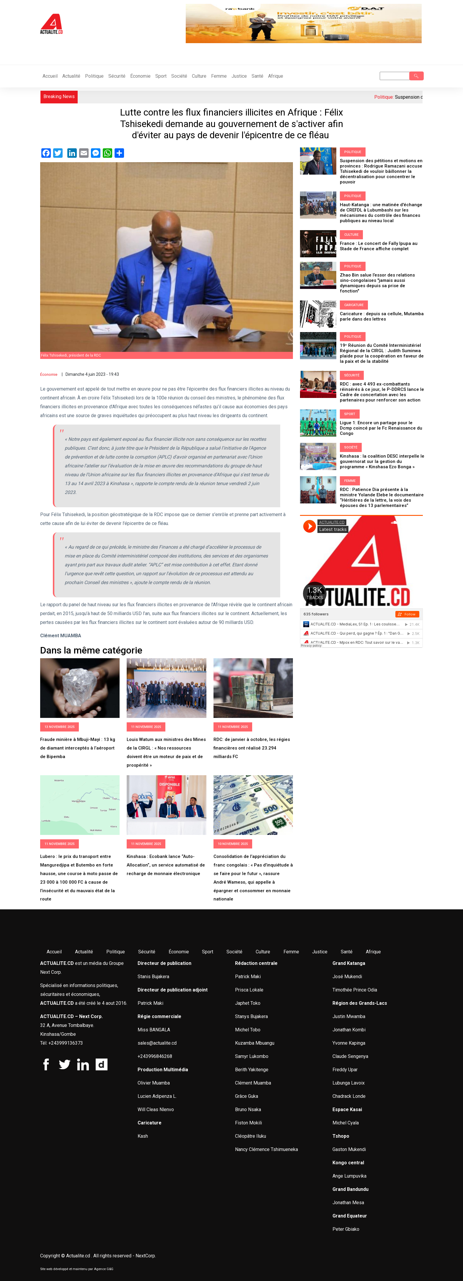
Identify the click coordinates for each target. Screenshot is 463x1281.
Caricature (353, 305)
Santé (257, 76)
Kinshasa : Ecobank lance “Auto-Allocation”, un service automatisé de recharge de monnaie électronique (166, 865)
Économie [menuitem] (179, 952)
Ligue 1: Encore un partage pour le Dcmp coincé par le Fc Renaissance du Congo (381, 428)
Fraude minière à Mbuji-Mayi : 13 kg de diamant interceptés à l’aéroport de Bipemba (77, 748)
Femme (219, 76)
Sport (161, 76)
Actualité (71, 76)
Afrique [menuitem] (373, 952)
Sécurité (116, 76)
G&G (110, 1269)
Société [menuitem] (234, 952)
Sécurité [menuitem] (146, 952)
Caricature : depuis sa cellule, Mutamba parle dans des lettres (382, 316)
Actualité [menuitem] (84, 952)
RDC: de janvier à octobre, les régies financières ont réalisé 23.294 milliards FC (251, 748)
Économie (140, 76)
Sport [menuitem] (207, 952)
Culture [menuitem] (263, 952)
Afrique (275, 76)
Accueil (50, 76)
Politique (94, 76)
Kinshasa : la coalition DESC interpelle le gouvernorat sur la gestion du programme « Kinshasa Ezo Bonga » (382, 461)
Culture (199, 76)
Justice (239, 76)
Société (179, 76)
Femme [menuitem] (291, 952)
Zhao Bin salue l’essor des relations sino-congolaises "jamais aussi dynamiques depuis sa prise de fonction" (377, 283)
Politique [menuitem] (115, 952)
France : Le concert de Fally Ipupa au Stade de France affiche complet (379, 246)
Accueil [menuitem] (54, 952)
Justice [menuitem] (319, 952)
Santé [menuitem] (347, 952)
